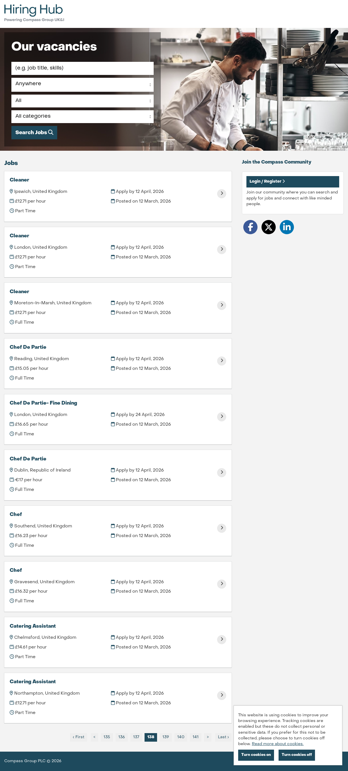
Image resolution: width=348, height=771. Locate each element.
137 (134, 737)
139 (164, 737)
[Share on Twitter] (268, 227)
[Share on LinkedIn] (287, 227)
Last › (223, 737)
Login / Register (267, 181)
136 (120, 737)
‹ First (78, 737)
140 (179, 737)
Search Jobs (34, 132)
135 (105, 737)
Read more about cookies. (278, 744)
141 (194, 737)
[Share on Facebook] (250, 227)
